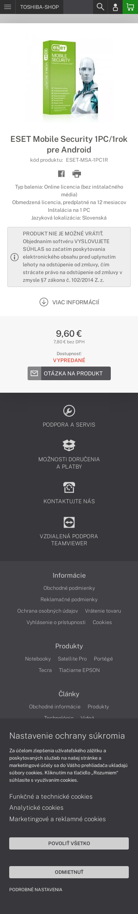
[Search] (100, 7)
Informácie (69, 575)
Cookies (102, 622)
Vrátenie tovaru (103, 611)
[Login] (115, 7)
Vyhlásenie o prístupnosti (56, 622)
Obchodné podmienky (69, 588)
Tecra (45, 670)
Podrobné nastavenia (36, 889)
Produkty (69, 646)
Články (69, 694)
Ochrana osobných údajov (47, 611)
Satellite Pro (72, 659)
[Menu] (7, 7)
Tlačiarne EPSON (79, 670)
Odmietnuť (69, 872)
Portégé (103, 659)
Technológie (59, 718)
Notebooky (38, 659)
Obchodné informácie (55, 707)
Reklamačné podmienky (69, 599)
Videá (87, 718)
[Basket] (130, 7)
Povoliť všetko (69, 843)
